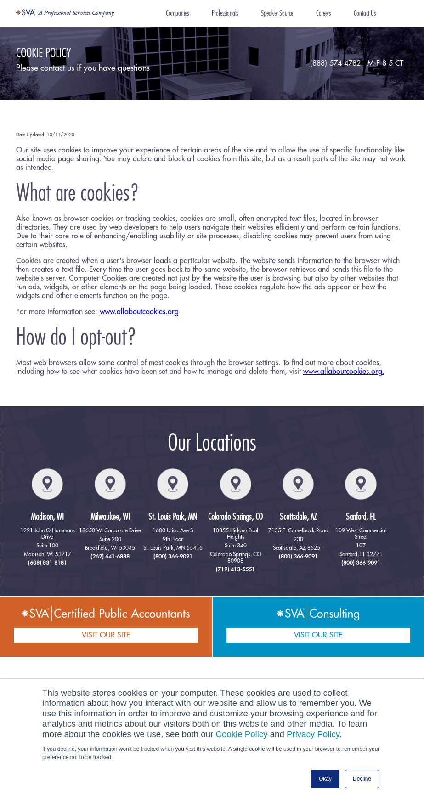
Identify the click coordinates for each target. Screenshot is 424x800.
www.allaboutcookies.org (139, 311)
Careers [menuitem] (323, 13)
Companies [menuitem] (177, 13)
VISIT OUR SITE (106, 635)
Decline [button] (362, 779)
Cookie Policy (242, 734)
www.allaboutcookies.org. (343, 371)
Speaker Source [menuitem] (277, 13)
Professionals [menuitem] (225, 13)
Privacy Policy (313, 734)
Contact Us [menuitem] (365, 13)
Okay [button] (325, 779)
